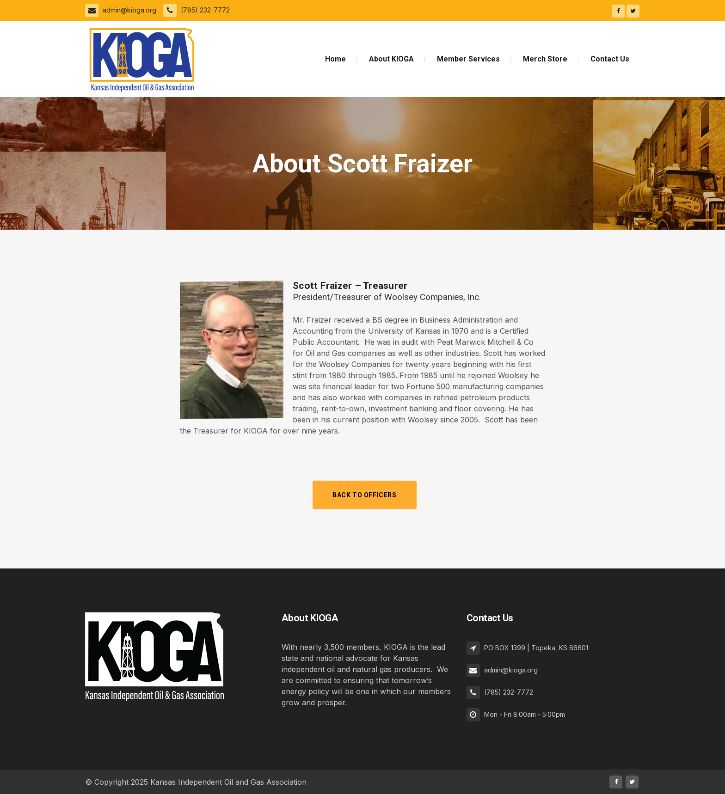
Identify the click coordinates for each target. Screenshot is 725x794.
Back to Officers (364, 495)
